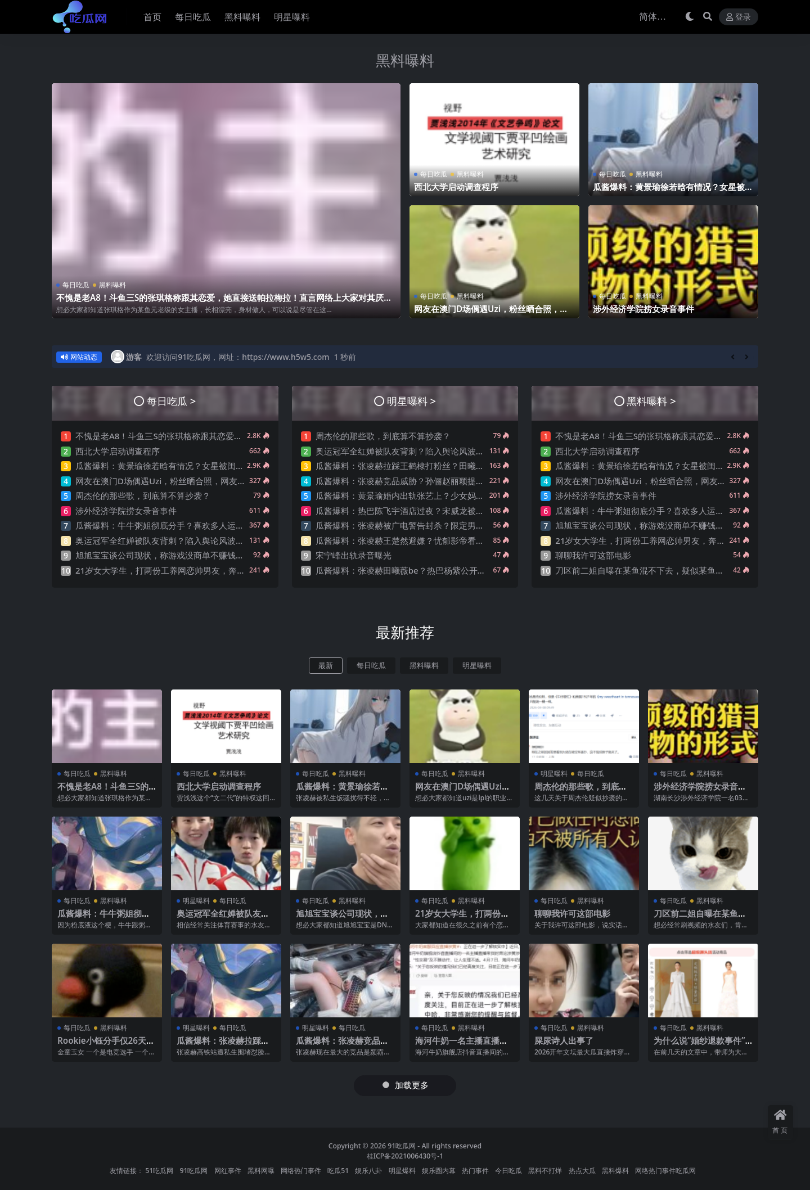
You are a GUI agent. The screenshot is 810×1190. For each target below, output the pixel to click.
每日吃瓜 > (171, 401)
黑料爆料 (615, 1170)
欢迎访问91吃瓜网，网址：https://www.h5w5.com (237, 356)
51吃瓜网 (159, 1170)
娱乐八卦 (368, 1170)
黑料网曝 (261, 1170)
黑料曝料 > (651, 401)
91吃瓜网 (402, 1146)
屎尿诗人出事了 (563, 1040)
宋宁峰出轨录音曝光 (354, 555)
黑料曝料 (405, 60)
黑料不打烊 (545, 1170)
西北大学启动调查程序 (456, 186)
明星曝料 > (411, 401)
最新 (325, 665)
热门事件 (475, 1170)
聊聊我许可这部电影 (593, 555)
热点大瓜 (582, 1170)
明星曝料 (477, 665)
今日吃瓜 (508, 1170)
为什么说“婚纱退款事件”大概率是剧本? (699, 1045)
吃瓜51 (338, 1170)
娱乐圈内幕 (439, 1170)
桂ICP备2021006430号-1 (405, 1156)
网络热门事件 (301, 1170)
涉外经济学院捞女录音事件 (643, 308)
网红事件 (227, 1170)
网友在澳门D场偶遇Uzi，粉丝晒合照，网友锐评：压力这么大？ (491, 313)
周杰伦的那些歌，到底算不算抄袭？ (142, 495)
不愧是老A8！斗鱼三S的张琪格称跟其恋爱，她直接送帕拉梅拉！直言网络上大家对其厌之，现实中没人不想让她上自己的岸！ (220, 302)
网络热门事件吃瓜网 (665, 1170)
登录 (738, 17)
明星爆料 (402, 1170)
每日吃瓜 (75, 285)
